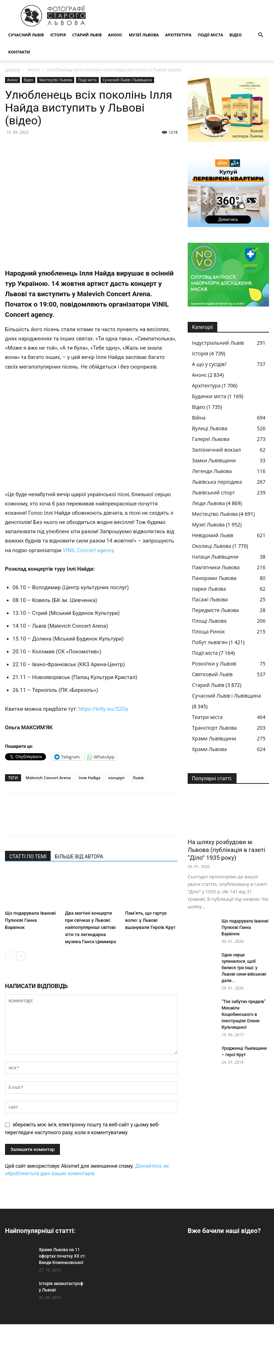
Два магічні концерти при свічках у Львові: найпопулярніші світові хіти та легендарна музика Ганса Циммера (90, 927)
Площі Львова (209, 620)
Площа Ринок (208, 631)
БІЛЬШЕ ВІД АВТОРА (79, 856)
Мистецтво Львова (55, 79)
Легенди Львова (212, 471)
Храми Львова (209, 749)
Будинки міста (209, 396)
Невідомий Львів (212, 535)
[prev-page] (9, 955)
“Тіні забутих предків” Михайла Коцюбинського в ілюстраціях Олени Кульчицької (243, 1014)
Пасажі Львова (210, 599)
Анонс (115, 34)
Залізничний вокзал (216, 449)
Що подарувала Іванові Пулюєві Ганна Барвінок (30, 920)
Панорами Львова (214, 578)
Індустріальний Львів (218, 342)
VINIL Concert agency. (89, 550)
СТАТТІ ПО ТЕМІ (27, 856)
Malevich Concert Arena (48, 777)
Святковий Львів (212, 674)
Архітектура (178, 34)
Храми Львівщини (214, 738)
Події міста (210, 34)
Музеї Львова (144, 34)
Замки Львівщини (214, 460)
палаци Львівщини (215, 556)
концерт (116, 777)
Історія (58, 34)
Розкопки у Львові (214, 663)
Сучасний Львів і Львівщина (127, 79)
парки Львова (209, 588)
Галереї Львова (210, 439)
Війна (199, 417)
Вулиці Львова (209, 428)
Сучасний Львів (26, 34)
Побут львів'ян (210, 642)
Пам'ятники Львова (216, 567)
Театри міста (207, 717)
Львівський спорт (213, 492)
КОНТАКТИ (19, 52)
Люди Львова (208, 503)
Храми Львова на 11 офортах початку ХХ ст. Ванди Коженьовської (62, 1256)
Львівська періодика (217, 481)
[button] (260, 35)
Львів (138, 777)
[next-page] (20, 955)
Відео (235, 34)
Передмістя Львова (215, 610)
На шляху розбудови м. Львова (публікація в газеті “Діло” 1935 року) (226, 849)
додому (12, 70)
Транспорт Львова (214, 727)
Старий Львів (87, 34)
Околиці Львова (211, 546)
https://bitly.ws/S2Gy (103, 709)
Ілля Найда (89, 777)
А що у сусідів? (209, 364)
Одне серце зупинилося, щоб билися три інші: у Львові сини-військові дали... (244, 967)
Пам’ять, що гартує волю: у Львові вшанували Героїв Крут (150, 920)
